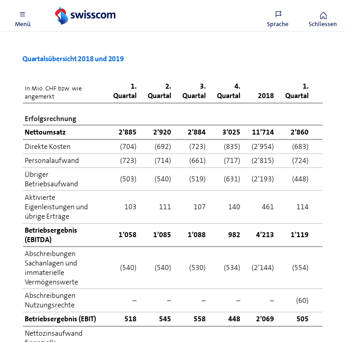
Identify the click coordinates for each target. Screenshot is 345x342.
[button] (22, 16)
